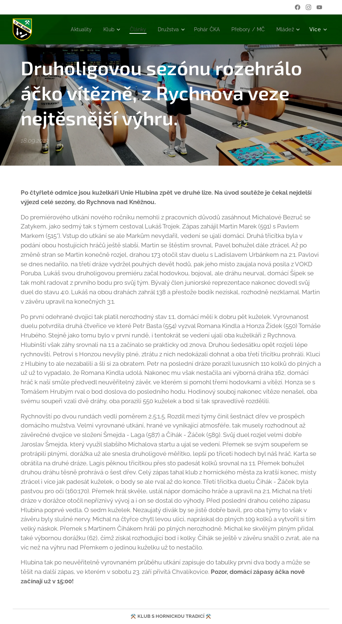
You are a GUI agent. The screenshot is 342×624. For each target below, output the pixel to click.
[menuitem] (103, 29)
